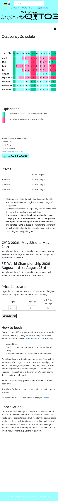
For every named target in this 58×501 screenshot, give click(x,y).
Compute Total (9, 316)
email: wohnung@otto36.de (12, 152)
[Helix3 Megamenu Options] (55, 28)
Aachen (45, 397)
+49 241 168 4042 (20, 8)
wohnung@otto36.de (39, 8)
